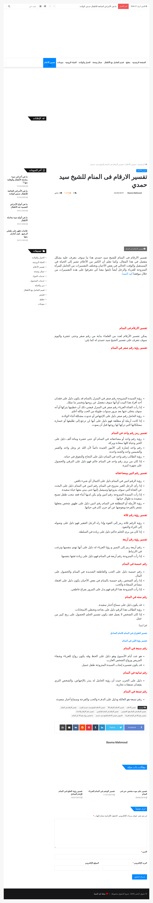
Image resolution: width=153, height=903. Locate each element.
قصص (42, 294)
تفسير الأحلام (49, 62)
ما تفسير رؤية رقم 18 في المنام (82, 716)
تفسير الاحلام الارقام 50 (116, 707)
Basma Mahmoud (135, 193)
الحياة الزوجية (70, 62)
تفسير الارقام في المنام (68, 707)
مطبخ (128, 62)
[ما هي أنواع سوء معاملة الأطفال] (38, 221)
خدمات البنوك (38, 276)
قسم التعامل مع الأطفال (114, 62)
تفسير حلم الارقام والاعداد (85, 712)
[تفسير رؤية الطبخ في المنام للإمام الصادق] (68, 780)
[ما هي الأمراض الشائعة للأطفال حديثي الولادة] (38, 195)
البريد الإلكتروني (140, 863)
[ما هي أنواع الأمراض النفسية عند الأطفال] (38, 208)
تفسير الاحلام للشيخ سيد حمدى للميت (92, 707)
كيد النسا (127, 274)
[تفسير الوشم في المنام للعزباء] (101, 780)
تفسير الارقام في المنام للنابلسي (107, 712)
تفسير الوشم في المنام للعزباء (101, 791)
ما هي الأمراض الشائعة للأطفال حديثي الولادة (98, 6)
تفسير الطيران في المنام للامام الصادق (128, 633)
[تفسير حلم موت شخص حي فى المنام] (133, 780)
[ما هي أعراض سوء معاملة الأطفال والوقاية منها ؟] (38, 181)
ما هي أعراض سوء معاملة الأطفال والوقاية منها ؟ (17, 180)
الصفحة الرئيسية (139, 62)
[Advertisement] (49, 33)
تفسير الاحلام (131, 707)
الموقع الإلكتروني (92, 863)
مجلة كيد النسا (99, 894)
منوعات (60, 62)
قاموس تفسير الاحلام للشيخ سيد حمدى (109, 716)
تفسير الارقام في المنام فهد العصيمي (133, 712)
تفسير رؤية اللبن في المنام (134, 640)
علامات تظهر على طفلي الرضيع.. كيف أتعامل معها (17, 234)
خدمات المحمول (37, 281)
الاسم (144, 852)
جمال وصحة (97, 62)
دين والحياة (39, 285)
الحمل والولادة (84, 62)
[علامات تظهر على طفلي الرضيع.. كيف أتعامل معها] (38, 235)
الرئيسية (142, 164)
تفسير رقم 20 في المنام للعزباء (135, 716)
